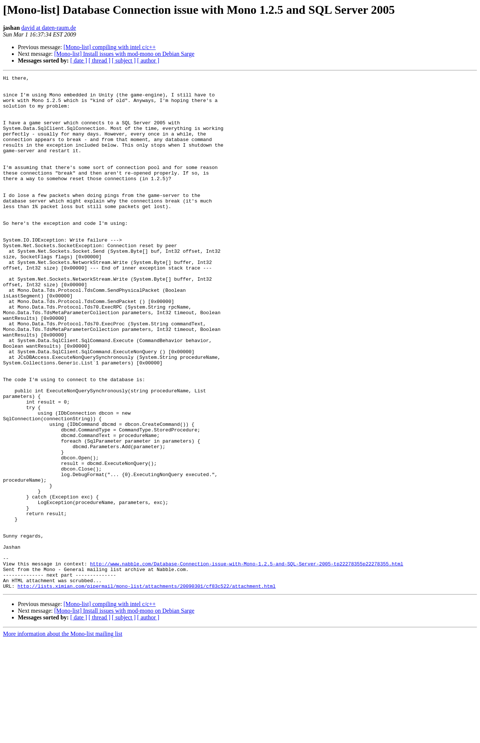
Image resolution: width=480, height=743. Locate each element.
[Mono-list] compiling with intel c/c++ (110, 47)
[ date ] (78, 60)
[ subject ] (124, 60)
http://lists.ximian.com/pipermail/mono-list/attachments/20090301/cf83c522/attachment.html (146, 688)
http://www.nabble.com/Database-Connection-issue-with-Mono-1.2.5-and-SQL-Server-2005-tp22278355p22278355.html (246, 662)
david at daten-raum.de (48, 28)
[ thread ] (99, 60)
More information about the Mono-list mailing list (62, 736)
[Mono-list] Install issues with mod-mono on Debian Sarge (124, 54)
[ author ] (148, 60)
